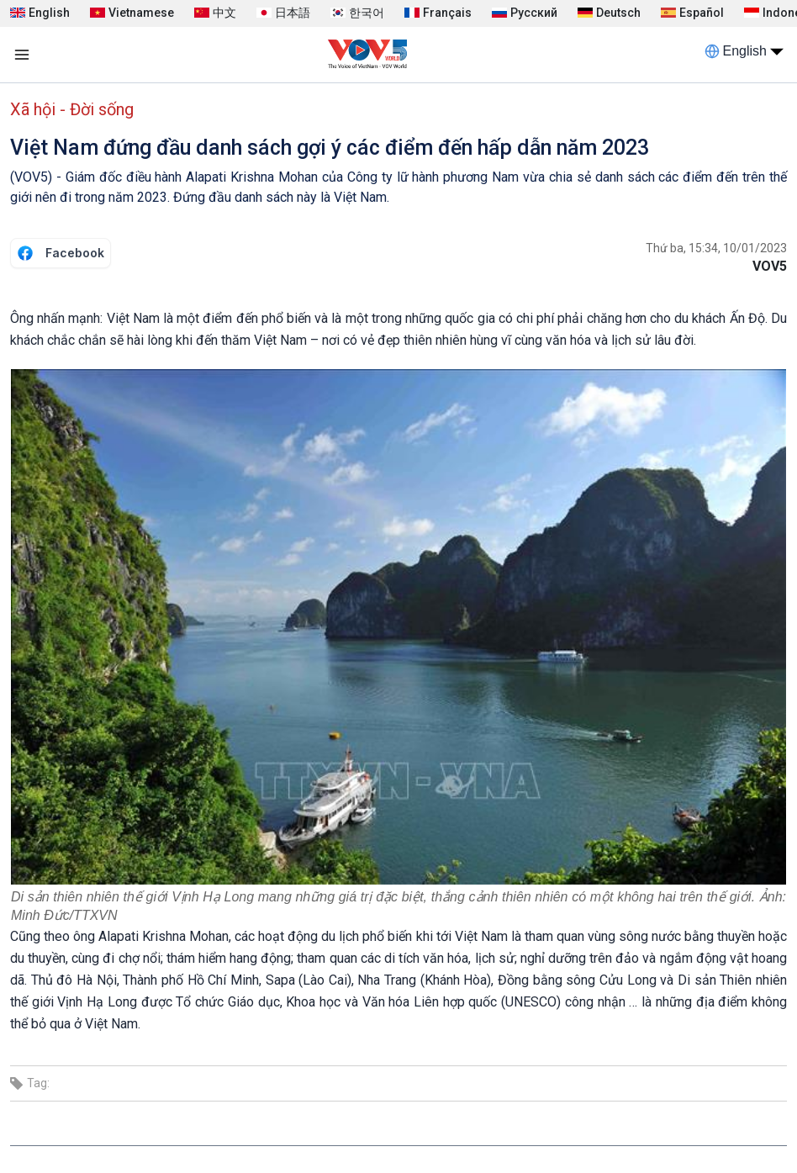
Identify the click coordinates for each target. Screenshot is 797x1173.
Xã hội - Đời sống (72, 109)
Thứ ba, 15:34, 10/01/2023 (716, 248)
